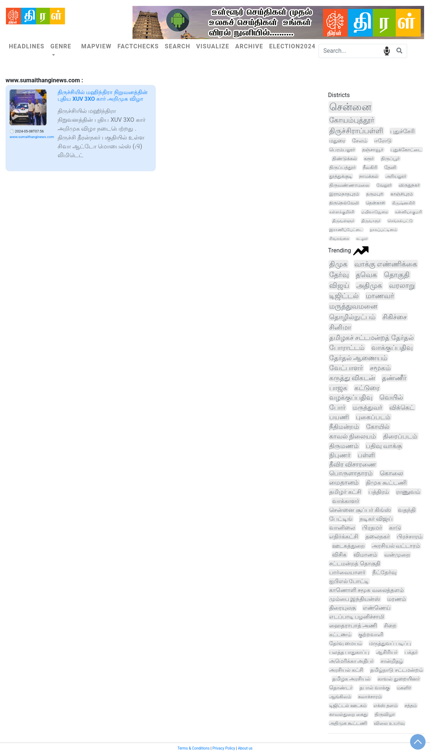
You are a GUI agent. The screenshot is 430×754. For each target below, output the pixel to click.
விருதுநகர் (409, 185)
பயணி (339, 417)
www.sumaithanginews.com (32, 137)
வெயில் (391, 397)
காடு (395, 527)
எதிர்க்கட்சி (343, 536)
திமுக (338, 264)
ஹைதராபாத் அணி (353, 626)
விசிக (339, 554)
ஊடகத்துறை (348, 546)
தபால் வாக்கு (375, 688)
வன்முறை (397, 554)
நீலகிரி (370, 167)
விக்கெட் (401, 407)
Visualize (213, 46)
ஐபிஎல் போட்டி (349, 581)
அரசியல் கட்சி (346, 670)
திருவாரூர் (371, 220)
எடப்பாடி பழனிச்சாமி (357, 616)
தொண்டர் (340, 688)
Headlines (26, 46)
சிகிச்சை (394, 317)
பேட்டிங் (340, 518)
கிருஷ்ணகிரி (403, 203)
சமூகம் (380, 368)
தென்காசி (375, 203)
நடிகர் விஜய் (376, 518)
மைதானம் (344, 482)
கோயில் (377, 426)
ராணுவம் (408, 491)
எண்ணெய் (377, 608)
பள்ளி (366, 455)
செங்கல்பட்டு (400, 220)
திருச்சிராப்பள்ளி (356, 131)
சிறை (390, 626)
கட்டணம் (340, 634)
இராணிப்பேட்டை (346, 229)
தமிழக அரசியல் (351, 679)
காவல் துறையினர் (399, 679)
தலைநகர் (377, 536)
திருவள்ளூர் (343, 220)
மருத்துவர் (367, 407)
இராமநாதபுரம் (344, 194)
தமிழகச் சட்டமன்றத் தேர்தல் (371, 337)
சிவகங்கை (339, 238)
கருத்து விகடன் (352, 378)
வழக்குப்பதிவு (350, 397)
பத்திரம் (378, 491)
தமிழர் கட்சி (345, 491)
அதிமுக (369, 286)
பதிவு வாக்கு (384, 446)
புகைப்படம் (373, 417)
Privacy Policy (223, 748)
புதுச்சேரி (402, 131)
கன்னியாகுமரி (408, 211)
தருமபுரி (374, 194)
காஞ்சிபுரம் (402, 194)
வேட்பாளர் (346, 368)
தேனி (390, 167)
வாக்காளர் (345, 501)
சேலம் (359, 141)
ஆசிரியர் (387, 652)
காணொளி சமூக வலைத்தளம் (366, 590)
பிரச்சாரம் (410, 536)
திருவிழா (385, 714)
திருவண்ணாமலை (349, 185)
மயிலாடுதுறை (374, 211)
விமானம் (365, 554)
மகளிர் (404, 688)
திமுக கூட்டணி (386, 482)
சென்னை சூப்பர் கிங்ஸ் (360, 509)
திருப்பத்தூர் (342, 167)
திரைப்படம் (400, 436)
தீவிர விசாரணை (352, 464)
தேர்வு (339, 275)
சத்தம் (411, 705)
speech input (386, 50)
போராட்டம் (346, 347)
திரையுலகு (342, 608)
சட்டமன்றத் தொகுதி (354, 563)
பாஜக (338, 388)
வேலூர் (384, 185)
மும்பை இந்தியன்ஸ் (355, 599)
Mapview (96, 46)
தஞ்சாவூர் (372, 149)
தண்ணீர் (394, 378)
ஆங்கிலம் (340, 696)
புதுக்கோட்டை (406, 149)
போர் (337, 407)
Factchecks (138, 46)
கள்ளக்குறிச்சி (341, 211)
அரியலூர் (395, 176)
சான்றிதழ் (392, 661)
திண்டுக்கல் (344, 158)
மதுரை (337, 141)
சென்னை (350, 107)
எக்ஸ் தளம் (386, 705)
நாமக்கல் (368, 176)
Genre (60, 46)
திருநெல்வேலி (344, 203)
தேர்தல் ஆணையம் (358, 358)
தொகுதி (397, 275)
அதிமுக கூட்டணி (348, 723)
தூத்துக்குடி (340, 176)
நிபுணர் (340, 455)
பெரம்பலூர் (342, 149)
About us (245, 748)
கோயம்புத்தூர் (351, 120)
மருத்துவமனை (353, 306)
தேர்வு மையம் (345, 643)
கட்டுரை (366, 388)
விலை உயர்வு (389, 723)
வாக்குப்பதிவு (392, 347)
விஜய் (339, 285)
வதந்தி (407, 509)
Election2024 (292, 46)
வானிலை (342, 527)
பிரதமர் (372, 527)
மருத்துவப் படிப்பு (390, 643)
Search (177, 46)
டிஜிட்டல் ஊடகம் (348, 705)
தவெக (366, 275)
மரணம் (396, 599)
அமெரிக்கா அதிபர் (351, 661)
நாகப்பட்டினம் (383, 229)
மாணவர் (380, 296)
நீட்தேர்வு (384, 572)
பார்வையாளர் (347, 572)
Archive (249, 46)
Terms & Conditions (194, 748)
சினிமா (340, 327)
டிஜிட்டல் (344, 296)
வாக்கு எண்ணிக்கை (385, 264)
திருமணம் (344, 446)
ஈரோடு (383, 141)
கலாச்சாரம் (370, 696)
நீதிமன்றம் (344, 426)
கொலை (391, 473)
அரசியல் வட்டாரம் (396, 546)
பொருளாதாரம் (351, 473)
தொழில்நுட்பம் (352, 317)
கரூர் (369, 158)
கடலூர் (362, 239)
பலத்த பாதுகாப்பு (349, 652)
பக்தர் (411, 652)
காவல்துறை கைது (348, 714)
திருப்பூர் (390, 158)
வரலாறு (402, 286)
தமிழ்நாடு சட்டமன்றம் (396, 670)
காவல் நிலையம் (352, 436)
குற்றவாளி (370, 634)
